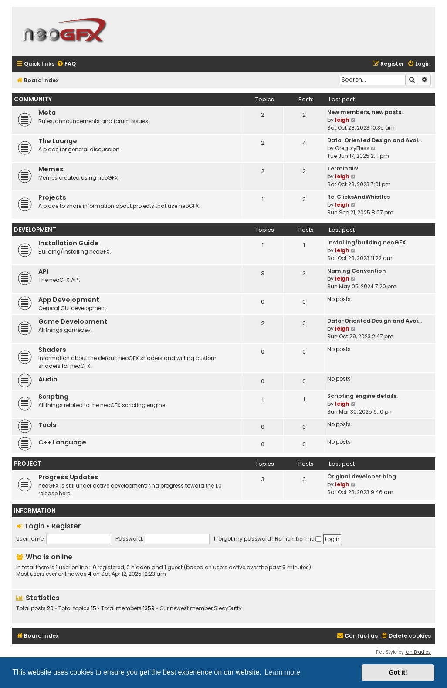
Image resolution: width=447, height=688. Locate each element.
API (43, 271)
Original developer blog (361, 476)
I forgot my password (242, 538)
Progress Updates (68, 477)
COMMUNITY (33, 99)
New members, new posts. (365, 112)
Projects (52, 197)
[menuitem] (66, 64)
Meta (47, 112)
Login (35, 526)
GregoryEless (352, 148)
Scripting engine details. (362, 396)
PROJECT (27, 464)
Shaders (52, 349)
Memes (51, 169)
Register (66, 526)
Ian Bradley (418, 652)
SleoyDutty (228, 608)
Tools (47, 425)
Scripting (53, 396)
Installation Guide (68, 243)
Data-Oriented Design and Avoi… (374, 140)
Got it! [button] (398, 672)
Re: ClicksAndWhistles (358, 196)
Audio (48, 379)
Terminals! (343, 168)
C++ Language (62, 442)
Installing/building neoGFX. (367, 242)
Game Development (72, 321)
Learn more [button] (282, 672)
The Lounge (57, 141)
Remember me (298, 538)
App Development (68, 299)
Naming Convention (356, 270)
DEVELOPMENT (35, 230)
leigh (342, 120)
